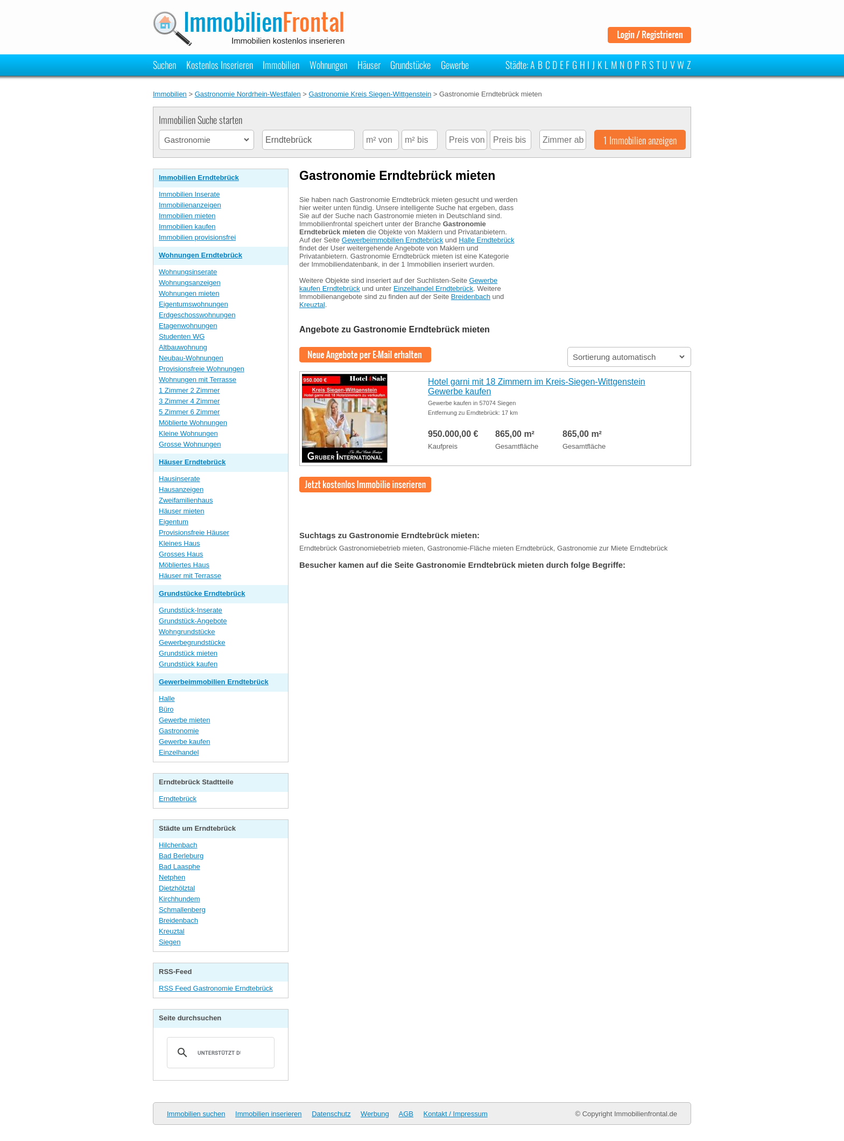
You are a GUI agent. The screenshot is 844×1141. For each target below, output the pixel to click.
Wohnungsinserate (188, 272)
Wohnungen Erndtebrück (200, 255)
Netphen (172, 877)
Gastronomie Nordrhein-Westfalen (248, 94)
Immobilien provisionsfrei (197, 237)
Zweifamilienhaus (186, 500)
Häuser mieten (182, 511)
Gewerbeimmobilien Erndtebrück (214, 682)
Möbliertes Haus (184, 565)
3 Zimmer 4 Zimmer (189, 401)
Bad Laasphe (179, 866)
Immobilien (281, 65)
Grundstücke (410, 65)
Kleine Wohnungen (188, 433)
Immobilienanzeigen (190, 205)
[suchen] (219, 1052)
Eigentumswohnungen (193, 304)
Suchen (164, 65)
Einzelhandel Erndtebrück (433, 288)
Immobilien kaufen (187, 226)
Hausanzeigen (181, 489)
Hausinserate (179, 479)
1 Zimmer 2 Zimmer (189, 390)
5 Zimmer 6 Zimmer (189, 412)
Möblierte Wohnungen (193, 423)
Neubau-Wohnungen (191, 358)
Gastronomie (179, 731)
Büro (166, 709)
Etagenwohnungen (188, 326)
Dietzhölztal (177, 888)
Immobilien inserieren (268, 1114)
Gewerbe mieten (184, 720)
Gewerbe (455, 65)
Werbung (375, 1114)
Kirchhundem (179, 899)
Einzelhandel (179, 752)
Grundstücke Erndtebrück (202, 593)
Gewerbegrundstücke (192, 642)
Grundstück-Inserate (190, 610)
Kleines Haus (179, 543)
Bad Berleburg (181, 856)
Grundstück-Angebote (193, 621)
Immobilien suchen (196, 1114)
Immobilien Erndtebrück (199, 177)
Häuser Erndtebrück (192, 462)
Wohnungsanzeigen (190, 283)
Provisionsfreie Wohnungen (201, 369)
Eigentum (173, 522)
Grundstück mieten (188, 653)
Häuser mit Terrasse (190, 576)
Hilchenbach (178, 845)
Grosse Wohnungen (190, 444)
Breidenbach (178, 920)
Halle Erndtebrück (486, 240)
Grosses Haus (181, 554)
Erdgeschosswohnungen (197, 315)
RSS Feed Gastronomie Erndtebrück (216, 988)
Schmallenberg (182, 910)
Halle (167, 698)
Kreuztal (172, 931)
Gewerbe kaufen (184, 742)
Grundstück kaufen (188, 664)
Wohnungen (328, 65)
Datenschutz (331, 1114)
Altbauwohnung (183, 347)
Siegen (169, 942)
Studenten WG (182, 336)
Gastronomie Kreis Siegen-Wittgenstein (370, 94)
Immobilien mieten (187, 216)
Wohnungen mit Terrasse (197, 379)
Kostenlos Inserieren (219, 65)
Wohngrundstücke (187, 632)
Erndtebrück (177, 799)
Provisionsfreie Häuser (194, 532)
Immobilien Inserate (189, 194)
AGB (406, 1114)
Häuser (369, 65)
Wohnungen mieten (189, 293)
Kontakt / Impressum (456, 1114)
